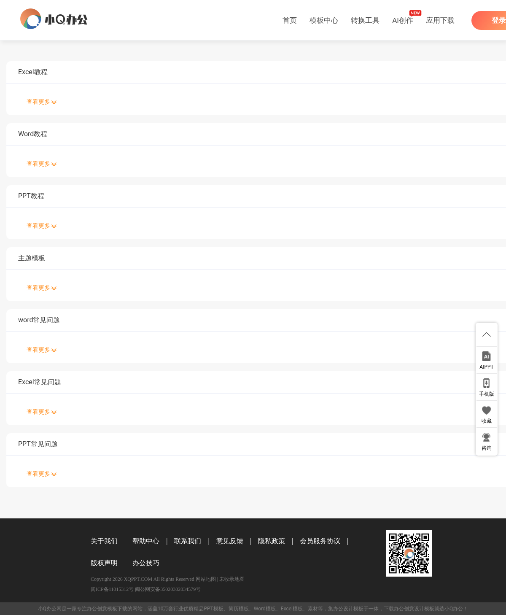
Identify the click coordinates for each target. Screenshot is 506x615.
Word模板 (265, 609)
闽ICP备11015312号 (112, 589)
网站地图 (206, 579)
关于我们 (104, 541)
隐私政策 (271, 541)
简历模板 (239, 609)
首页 (290, 20)
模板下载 (117, 609)
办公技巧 (145, 562)
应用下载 (440, 20)
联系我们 (187, 541)
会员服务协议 (320, 541)
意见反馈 (229, 541)
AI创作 (402, 20)
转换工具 (365, 20)
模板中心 (324, 20)
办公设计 (343, 609)
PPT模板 (213, 609)
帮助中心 (145, 541)
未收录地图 (232, 579)
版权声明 (104, 562)
